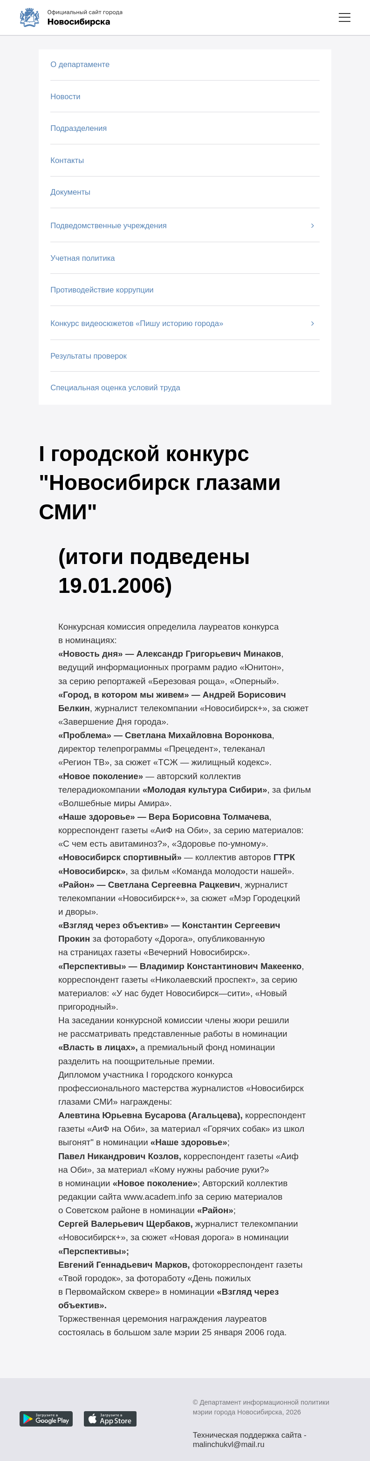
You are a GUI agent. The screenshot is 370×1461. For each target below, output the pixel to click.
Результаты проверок (88, 356)
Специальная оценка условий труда (115, 387)
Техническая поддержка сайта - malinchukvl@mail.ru (250, 1436)
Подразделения (78, 128)
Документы (70, 192)
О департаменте (80, 64)
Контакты (67, 160)
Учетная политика (82, 258)
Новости (65, 96)
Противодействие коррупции (101, 289)
